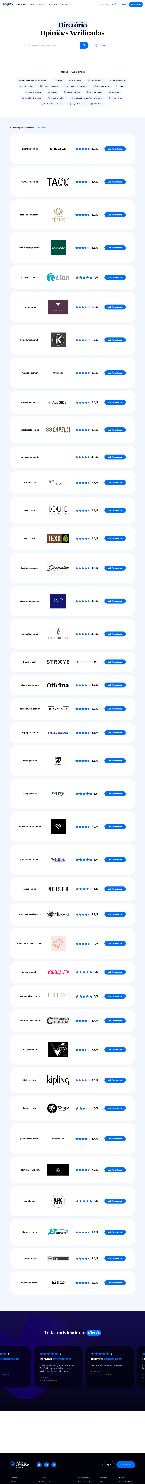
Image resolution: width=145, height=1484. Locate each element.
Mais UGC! (104, 4)
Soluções (33, 4)
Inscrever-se (126, 1465)
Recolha (13, 1482)
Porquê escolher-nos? (127, 1481)
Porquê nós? (52, 4)
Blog (101, 1482)
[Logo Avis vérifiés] (8, 4)
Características (21, 4)
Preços (42, 4)
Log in (123, 4)
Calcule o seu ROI (45, 1482)
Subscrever (135, 4)
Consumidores (65, 4)
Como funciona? (84, 1482)
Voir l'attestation (115, 149)
